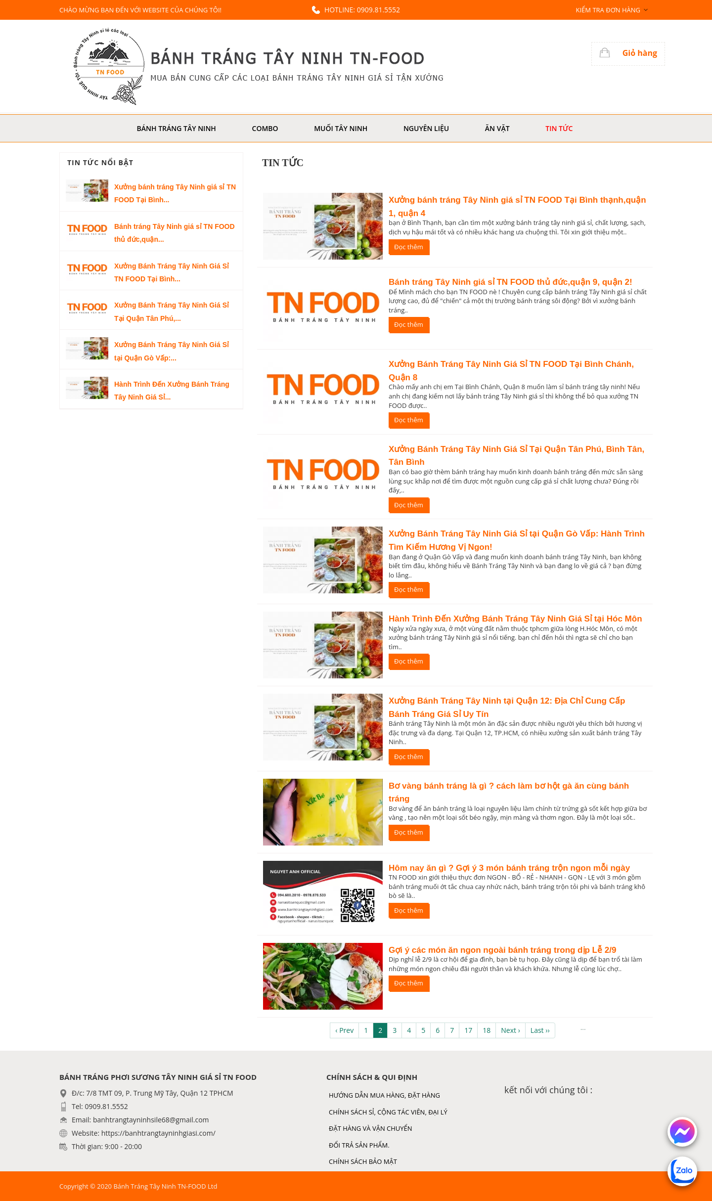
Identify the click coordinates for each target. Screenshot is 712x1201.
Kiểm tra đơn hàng (608, 9)
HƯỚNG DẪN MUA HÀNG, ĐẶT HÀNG (384, 1095)
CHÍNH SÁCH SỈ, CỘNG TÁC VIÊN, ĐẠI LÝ (388, 1112)
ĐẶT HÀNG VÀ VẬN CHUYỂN (370, 1128)
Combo (265, 128)
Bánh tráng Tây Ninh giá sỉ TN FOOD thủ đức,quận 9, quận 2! (510, 282)
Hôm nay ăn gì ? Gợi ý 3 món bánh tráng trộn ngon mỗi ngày (509, 868)
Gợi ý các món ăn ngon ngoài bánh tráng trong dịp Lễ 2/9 (502, 950)
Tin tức (559, 128)
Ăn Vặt (497, 128)
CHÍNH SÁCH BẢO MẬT (363, 1161)
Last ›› (540, 1030)
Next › (510, 1030)
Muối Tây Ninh (340, 128)
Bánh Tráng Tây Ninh (176, 128)
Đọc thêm (408, 246)
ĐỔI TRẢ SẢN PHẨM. (359, 1145)
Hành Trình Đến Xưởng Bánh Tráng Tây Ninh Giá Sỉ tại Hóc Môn (515, 618)
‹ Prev (344, 1030)
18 (486, 1030)
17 (468, 1030)
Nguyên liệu (426, 128)
